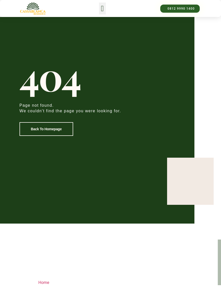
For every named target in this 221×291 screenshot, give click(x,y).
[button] (102, 8)
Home (43, 282)
